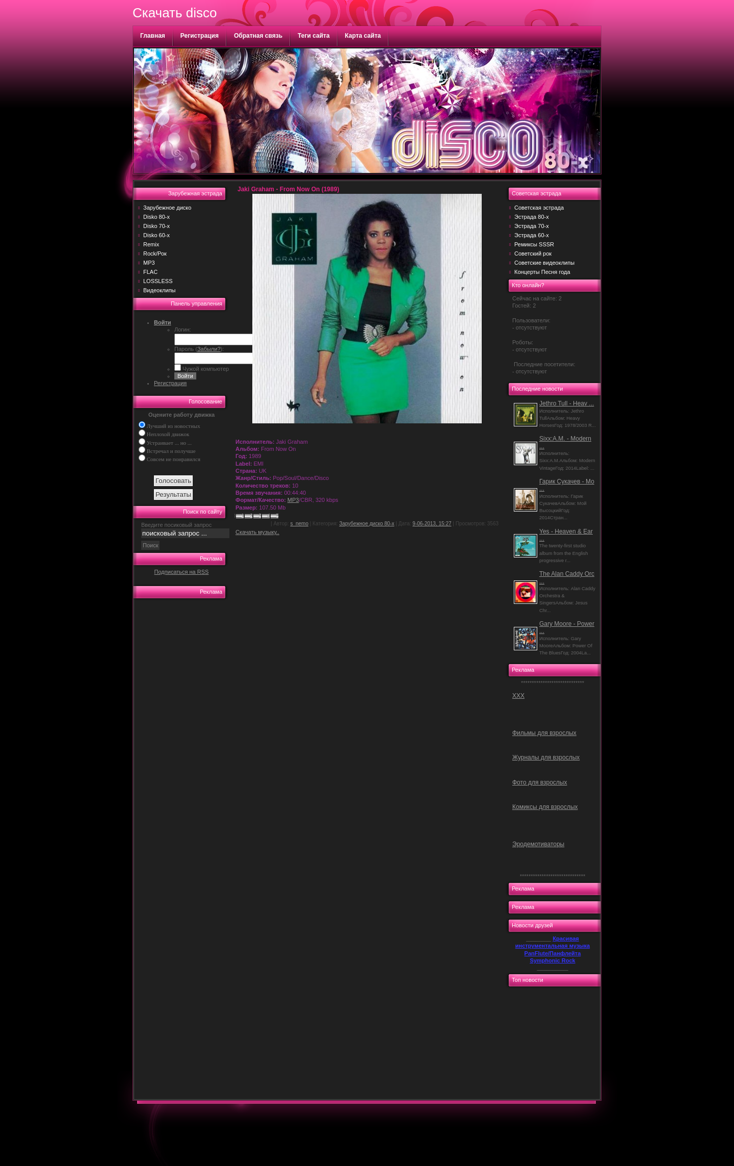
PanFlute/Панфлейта (553, 953)
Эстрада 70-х (531, 226)
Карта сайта (363, 35)
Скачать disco (175, 12)
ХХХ (518, 695)
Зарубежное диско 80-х (366, 523)
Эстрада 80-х (531, 217)
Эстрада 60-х (531, 235)
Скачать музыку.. (257, 532)
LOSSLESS (157, 281)
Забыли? (209, 349)
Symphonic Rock (552, 960)
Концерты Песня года (542, 272)
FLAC (150, 272)
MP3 (149, 263)
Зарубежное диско (167, 208)
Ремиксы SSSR (534, 244)
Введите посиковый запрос (176, 525)
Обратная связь (258, 35)
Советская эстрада (539, 208)
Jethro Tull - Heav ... (566, 403)
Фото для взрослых (539, 782)
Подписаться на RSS (181, 572)
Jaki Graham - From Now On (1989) (288, 189)
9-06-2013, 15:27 (431, 523)
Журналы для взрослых (546, 757)
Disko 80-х (156, 217)
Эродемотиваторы (538, 844)
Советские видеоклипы (544, 263)
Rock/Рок (155, 253)
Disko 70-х (156, 226)
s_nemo (299, 523)
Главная (152, 35)
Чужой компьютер (205, 369)
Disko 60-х (156, 235)
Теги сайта (314, 35)
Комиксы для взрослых (545, 806)
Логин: (182, 329)
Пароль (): (199, 349)
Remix (151, 244)
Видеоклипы (159, 290)
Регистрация (199, 35)
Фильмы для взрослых (544, 733)
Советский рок (533, 253)
